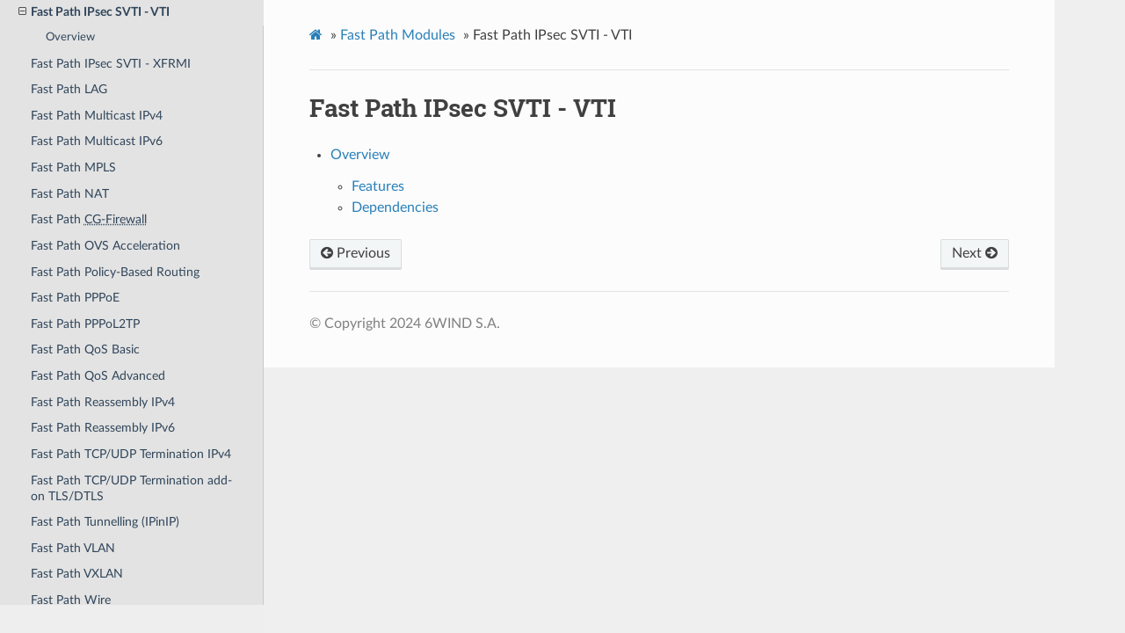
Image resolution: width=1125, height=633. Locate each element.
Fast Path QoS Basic (85, 349)
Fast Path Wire (71, 600)
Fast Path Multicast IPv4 (97, 115)
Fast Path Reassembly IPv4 (103, 402)
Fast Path (89, 219)
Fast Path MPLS (73, 167)
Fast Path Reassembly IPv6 (103, 427)
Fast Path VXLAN (77, 573)
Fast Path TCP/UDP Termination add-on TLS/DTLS (131, 488)
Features (378, 186)
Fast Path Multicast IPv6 (97, 141)
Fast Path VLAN (73, 548)
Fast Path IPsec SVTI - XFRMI (111, 63)
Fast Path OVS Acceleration (105, 245)
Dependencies (395, 207)
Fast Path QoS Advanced (98, 375)
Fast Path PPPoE (75, 297)
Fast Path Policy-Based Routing (115, 272)
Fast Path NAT (70, 193)
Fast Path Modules (397, 35)
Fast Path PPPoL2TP (85, 324)
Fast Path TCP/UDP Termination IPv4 (131, 454)
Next (975, 253)
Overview (70, 37)
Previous (355, 253)
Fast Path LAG (69, 89)
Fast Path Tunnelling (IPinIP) (105, 521)
